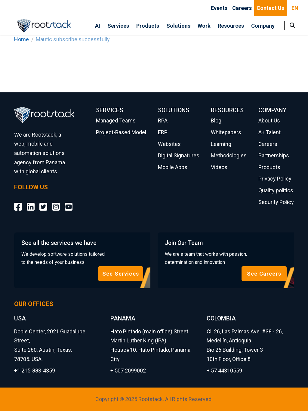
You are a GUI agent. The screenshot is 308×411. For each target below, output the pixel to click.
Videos (219, 167)
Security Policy (276, 202)
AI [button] (97, 26)
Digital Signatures (178, 155)
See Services (120, 273)
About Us (269, 120)
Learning (221, 144)
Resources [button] (231, 26)
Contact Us (270, 8)
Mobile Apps (172, 167)
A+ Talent (269, 132)
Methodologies (229, 155)
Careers (242, 8)
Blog (216, 120)
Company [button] (263, 26)
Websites (169, 144)
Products (147, 26)
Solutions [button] (178, 26)
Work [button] (204, 26)
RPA (163, 120)
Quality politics (275, 190)
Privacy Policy (274, 178)
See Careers (264, 273)
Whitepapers (226, 132)
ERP (163, 132)
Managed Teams (116, 120)
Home (21, 39)
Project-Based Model (121, 132)
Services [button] (118, 26)
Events (219, 8)
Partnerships (273, 155)
